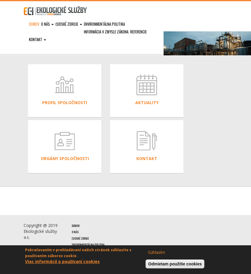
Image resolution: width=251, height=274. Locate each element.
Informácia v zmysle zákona (106, 32)
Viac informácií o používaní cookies (62, 261)
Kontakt (37, 39)
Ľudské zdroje (69, 24)
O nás (47, 24)
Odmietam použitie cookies (175, 264)
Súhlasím (156, 252)
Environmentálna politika (104, 24)
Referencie (138, 32)
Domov (34, 24)
